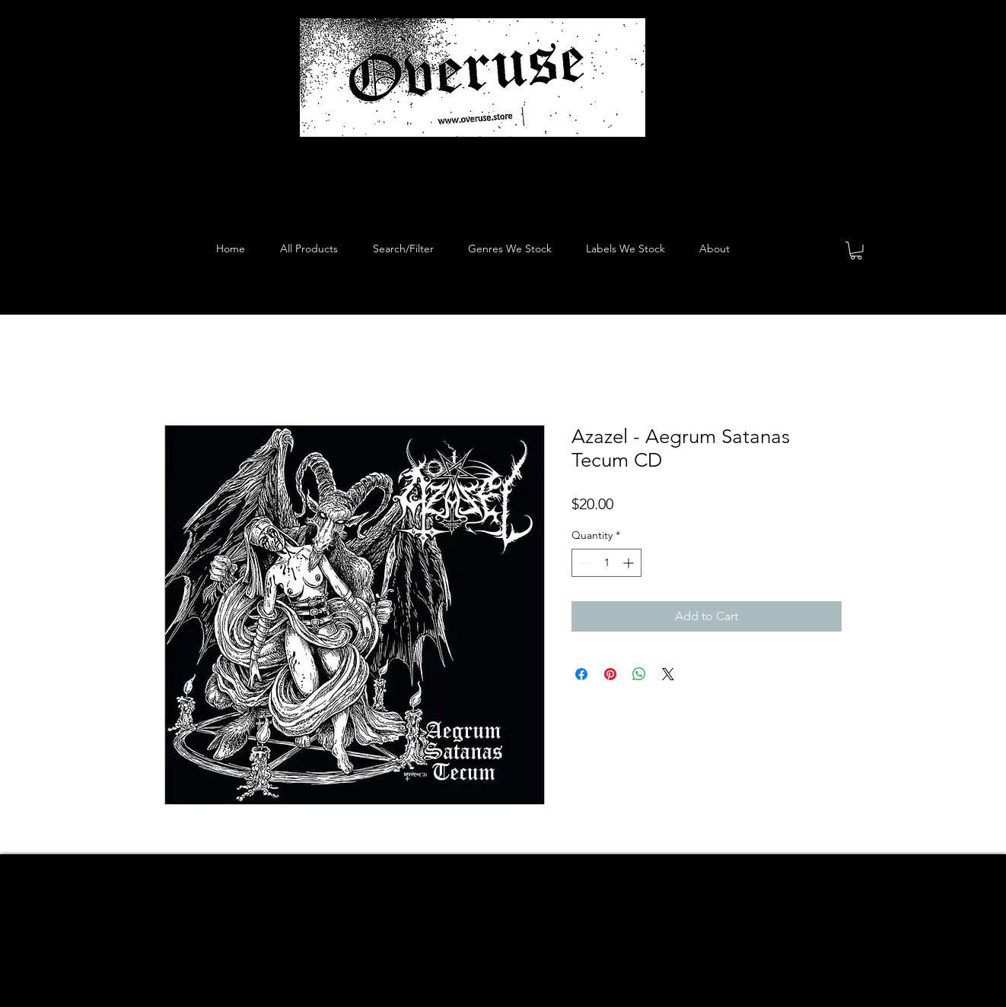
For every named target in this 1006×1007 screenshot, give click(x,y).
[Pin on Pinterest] (610, 674)
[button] (856, 251)
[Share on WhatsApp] (639, 674)
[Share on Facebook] (581, 674)
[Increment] (629, 562)
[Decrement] (583, 562)
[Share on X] (668, 674)
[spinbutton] (606, 562)
